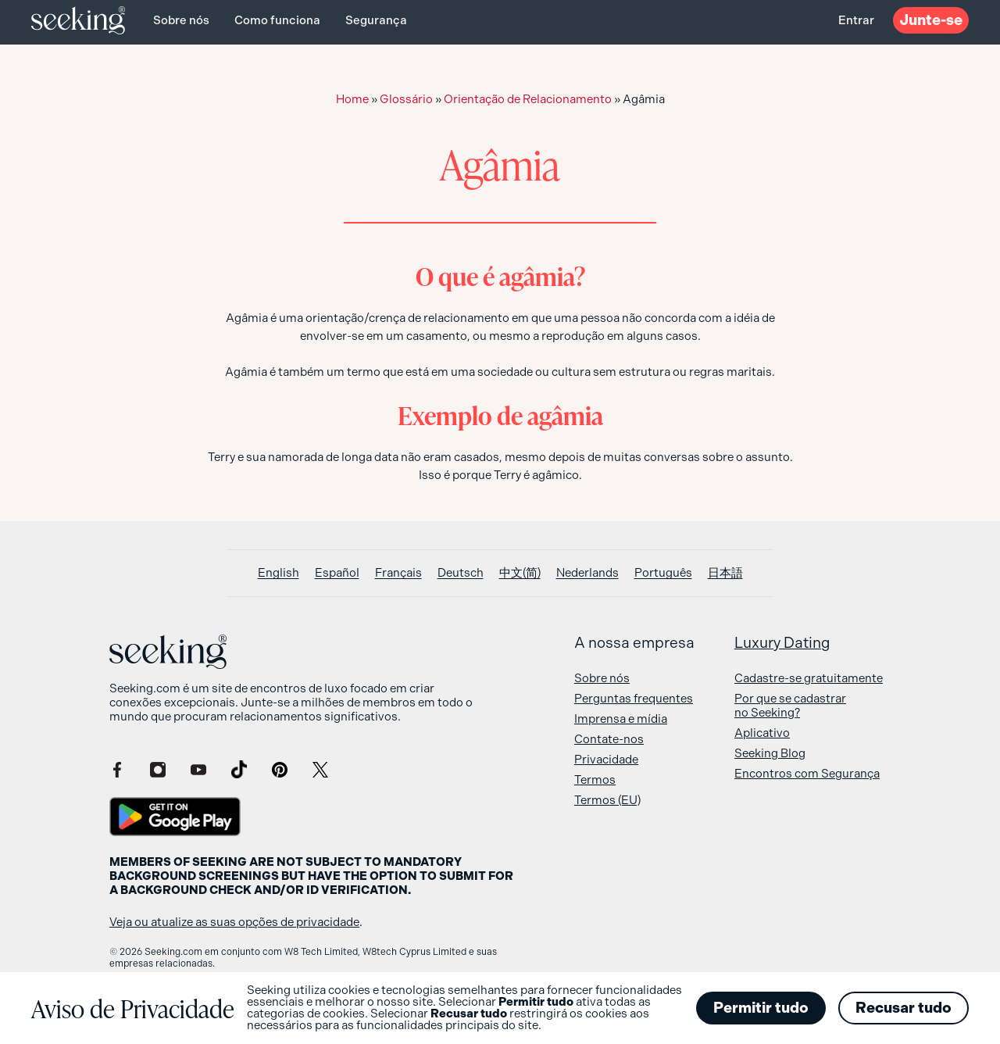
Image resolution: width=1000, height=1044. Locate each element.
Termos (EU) (607, 800)
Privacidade (606, 760)
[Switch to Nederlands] (587, 573)
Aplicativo (762, 733)
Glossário (406, 99)
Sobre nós (181, 20)
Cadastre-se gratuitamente (808, 678)
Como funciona (277, 20)
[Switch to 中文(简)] (519, 573)
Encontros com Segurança (807, 774)
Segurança (376, 20)
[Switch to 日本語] (725, 573)
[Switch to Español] (337, 573)
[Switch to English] (278, 573)
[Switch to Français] (398, 573)
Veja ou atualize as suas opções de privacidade (234, 922)
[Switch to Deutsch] (460, 573)
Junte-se (930, 20)
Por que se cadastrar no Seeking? (790, 706)
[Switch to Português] (663, 573)
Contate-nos (609, 739)
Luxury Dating (782, 643)
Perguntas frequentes (633, 699)
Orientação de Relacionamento (528, 99)
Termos (595, 780)
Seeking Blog (769, 753)
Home (352, 99)
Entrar (856, 20)
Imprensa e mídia (620, 719)
